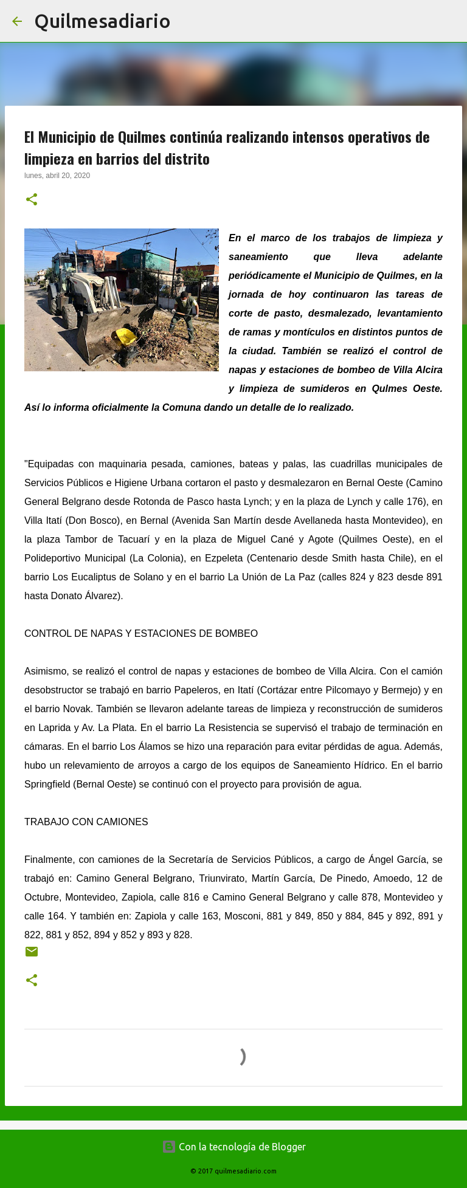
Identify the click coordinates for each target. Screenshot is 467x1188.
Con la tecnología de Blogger (234, 1146)
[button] (31, 200)
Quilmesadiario (102, 21)
